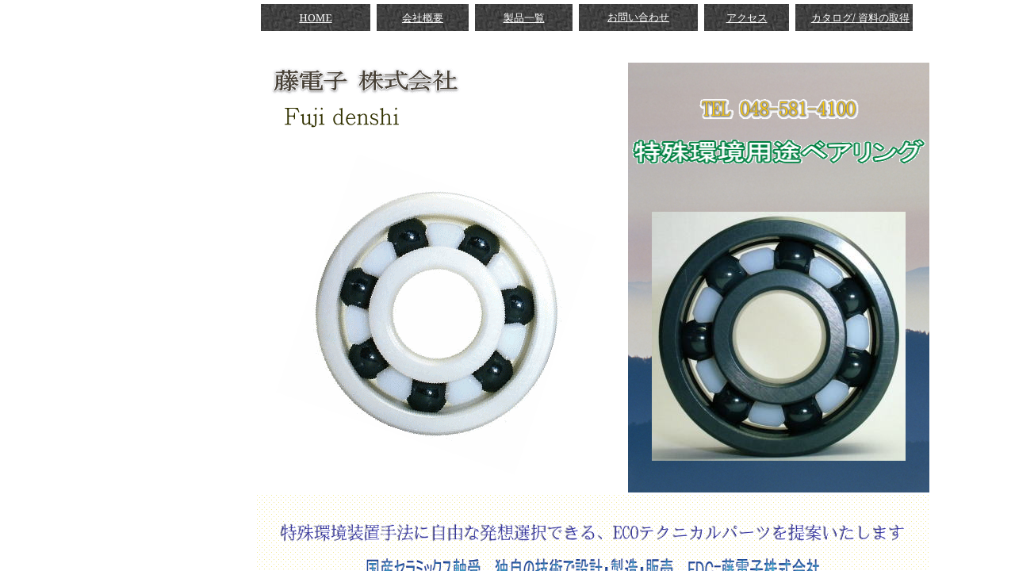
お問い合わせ (638, 17)
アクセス (747, 17)
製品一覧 (524, 17)
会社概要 (422, 17)
